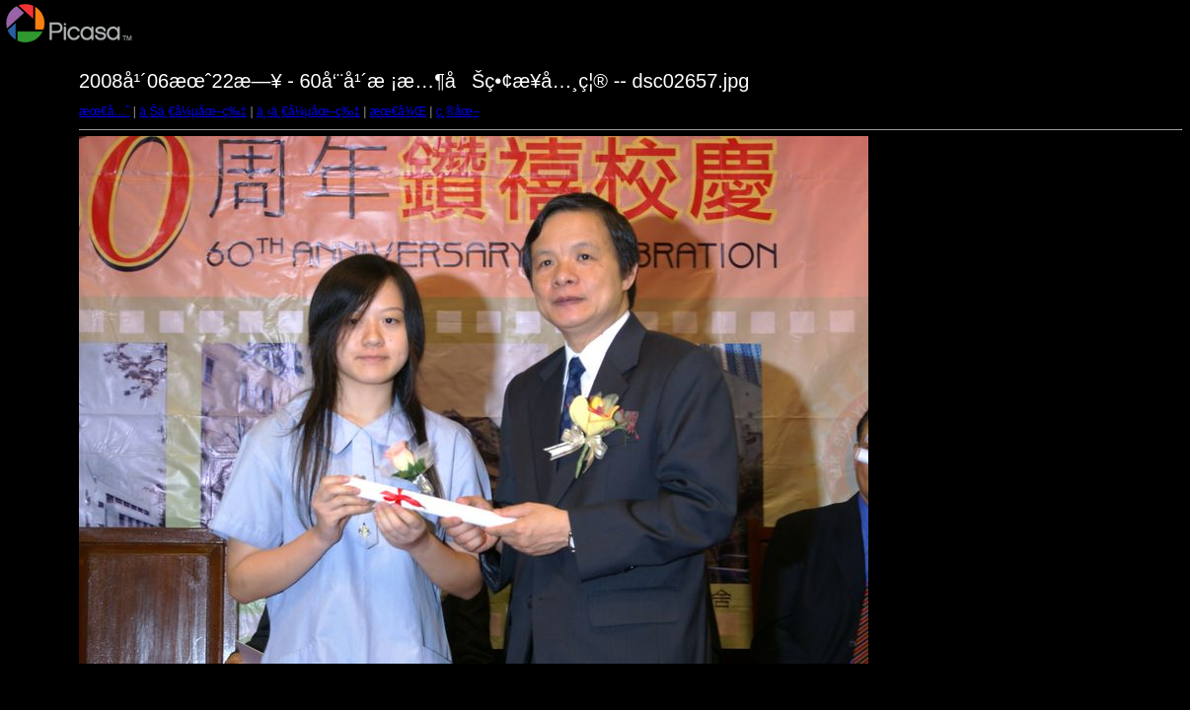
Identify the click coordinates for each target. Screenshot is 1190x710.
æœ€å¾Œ (398, 111)
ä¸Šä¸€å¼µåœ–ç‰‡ (193, 111)
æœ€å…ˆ (104, 111)
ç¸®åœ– (458, 111)
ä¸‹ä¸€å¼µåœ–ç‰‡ (308, 111)
